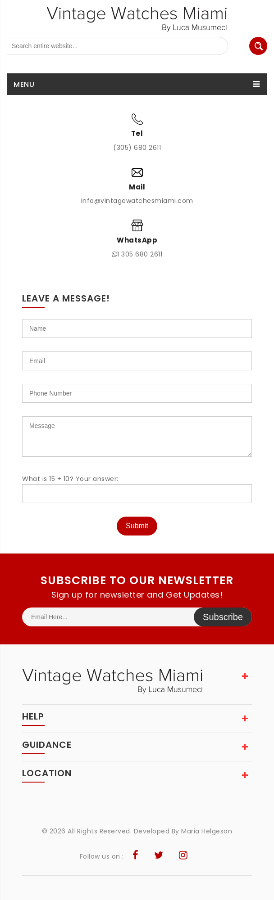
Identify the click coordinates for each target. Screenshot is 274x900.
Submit (137, 526)
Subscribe (223, 617)
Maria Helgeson (206, 831)
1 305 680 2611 (137, 254)
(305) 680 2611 (137, 147)
